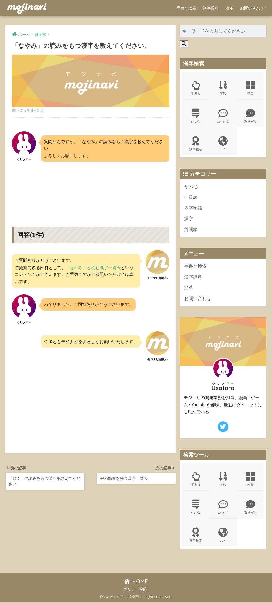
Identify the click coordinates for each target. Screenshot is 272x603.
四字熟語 (193, 208)
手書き (195, 88)
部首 (250, 88)
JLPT (223, 143)
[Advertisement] (90, 190)
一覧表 (191, 197)
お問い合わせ (252, 8)
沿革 (229, 8)
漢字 (188, 219)
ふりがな (223, 116)
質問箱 (191, 229)
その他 (191, 186)
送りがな (250, 116)
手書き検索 (186, 8)
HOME (136, 582)
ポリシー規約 (135, 590)
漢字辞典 (211, 8)
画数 (223, 88)
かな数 (195, 116)
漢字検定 (195, 143)
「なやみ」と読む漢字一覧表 (93, 267)
